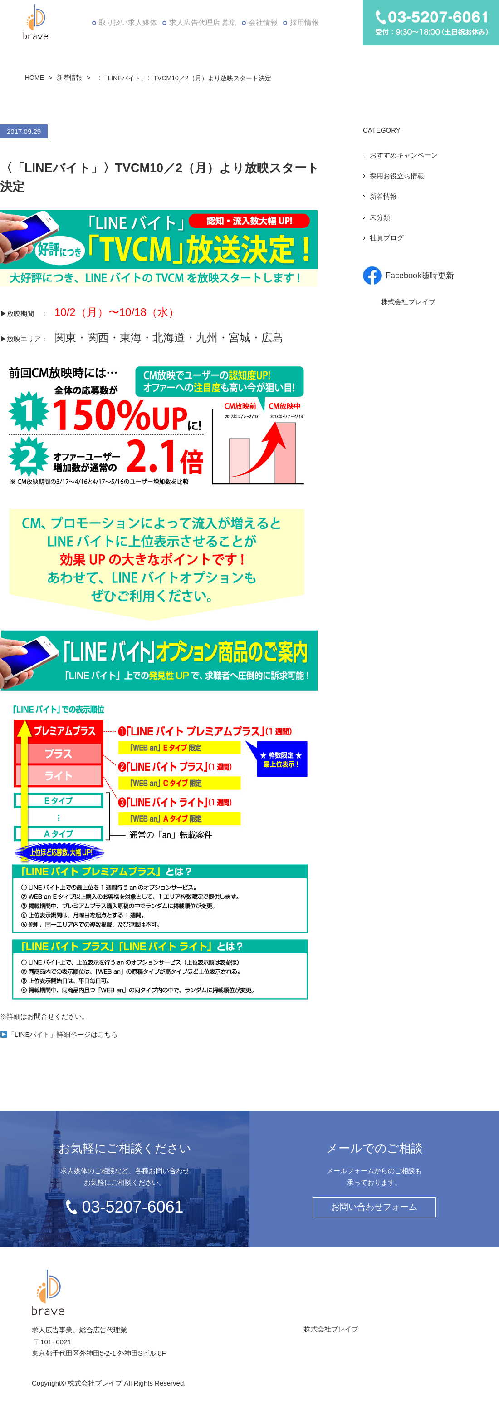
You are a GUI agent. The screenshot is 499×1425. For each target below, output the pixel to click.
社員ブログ (387, 238)
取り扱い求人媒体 (126, 22)
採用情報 (305, 22)
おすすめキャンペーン (404, 155)
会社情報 (262, 22)
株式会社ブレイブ (408, 302)
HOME (34, 77)
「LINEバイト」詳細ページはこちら (59, 1034)
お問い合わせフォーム (374, 1207)
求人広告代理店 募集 (200, 22)
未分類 (380, 217)
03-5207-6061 (132, 1207)
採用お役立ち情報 (397, 176)
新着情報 (69, 77)
